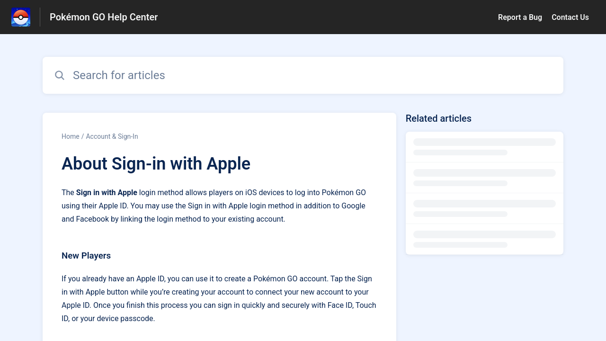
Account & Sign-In (112, 136)
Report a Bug (520, 17)
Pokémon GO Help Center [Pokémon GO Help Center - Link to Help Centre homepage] (104, 17)
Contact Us (570, 17)
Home (71, 136)
